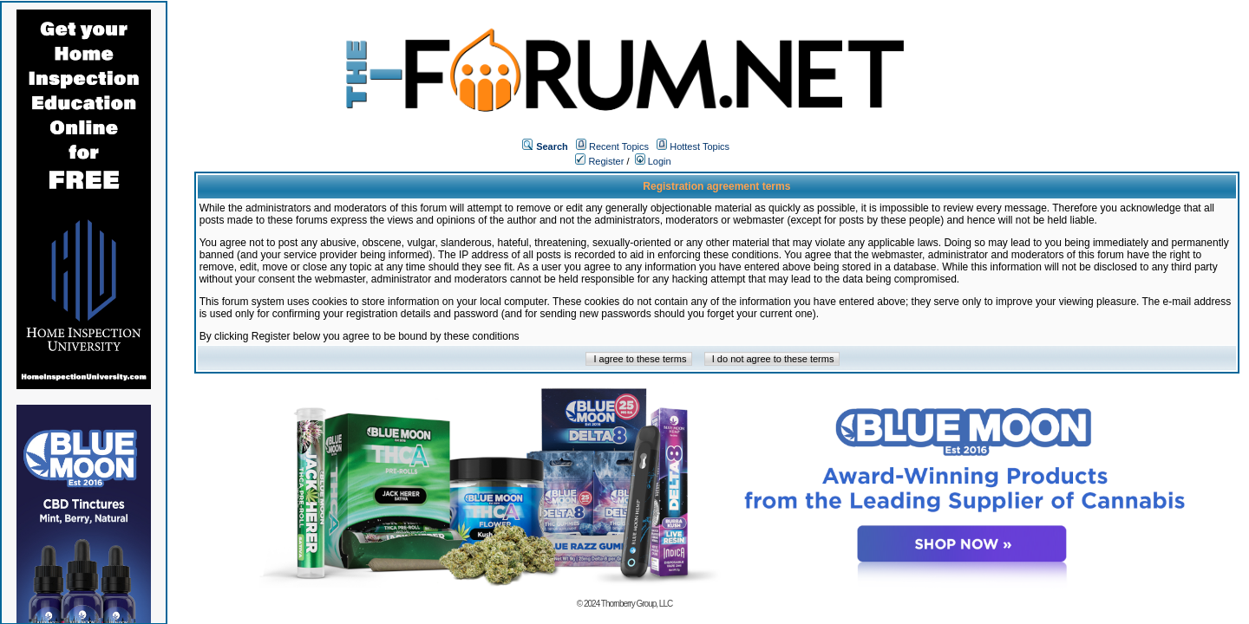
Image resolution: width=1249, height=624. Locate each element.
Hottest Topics (699, 146)
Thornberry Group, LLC (636, 603)
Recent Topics (619, 146)
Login (653, 161)
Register (599, 161)
